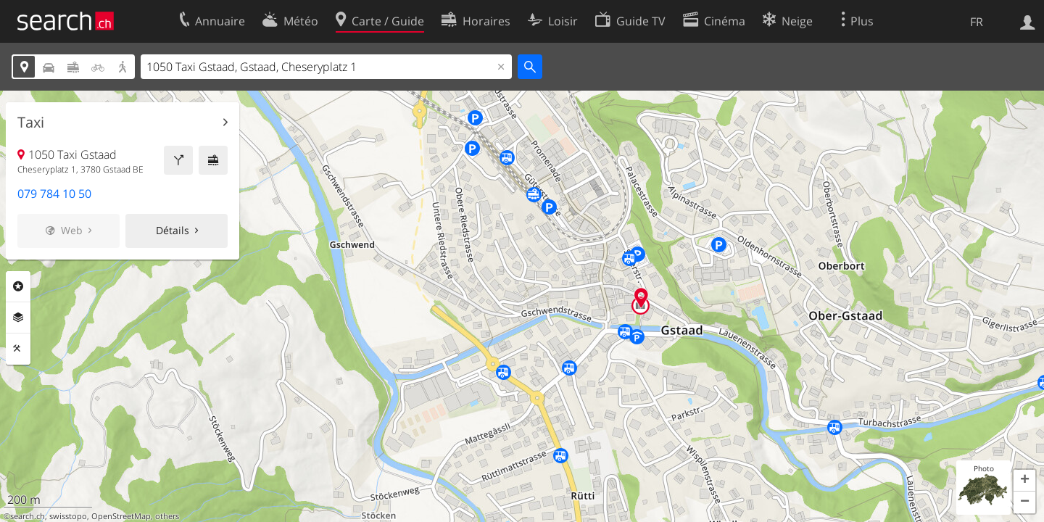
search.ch (27, 516)
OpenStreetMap (121, 516)
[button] (1024, 481)
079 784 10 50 (54, 194)
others (167, 516)
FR (976, 22)
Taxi (30, 122)
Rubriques (18, 286)
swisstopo (68, 516)
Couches (18, 317)
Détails (172, 230)
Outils (18, 349)
